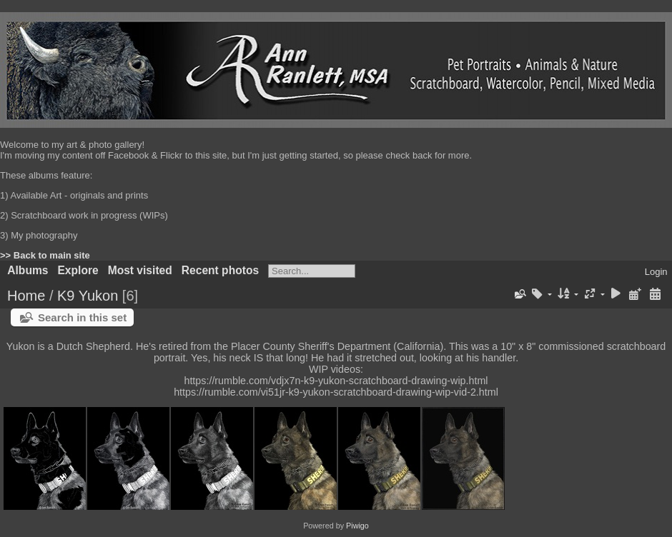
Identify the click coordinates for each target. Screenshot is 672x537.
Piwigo (357, 525)
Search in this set (82, 317)
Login (656, 271)
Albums (27, 270)
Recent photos (220, 270)
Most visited (140, 270)
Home (26, 295)
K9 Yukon (87, 295)
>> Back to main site (45, 255)
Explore (77, 270)
